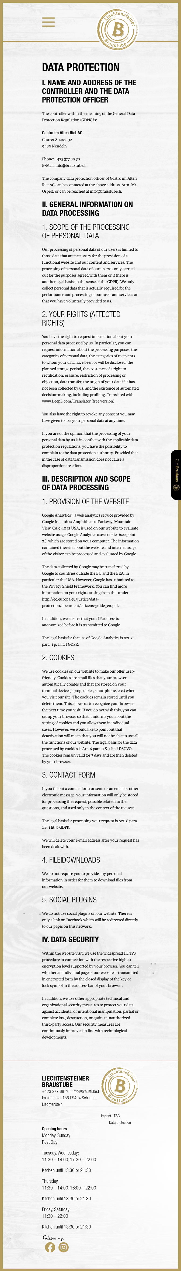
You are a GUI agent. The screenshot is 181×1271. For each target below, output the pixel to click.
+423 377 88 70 (67, 159)
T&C (117, 1116)
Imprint (106, 1116)
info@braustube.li (70, 166)
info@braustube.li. (106, 191)
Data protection (120, 1123)
